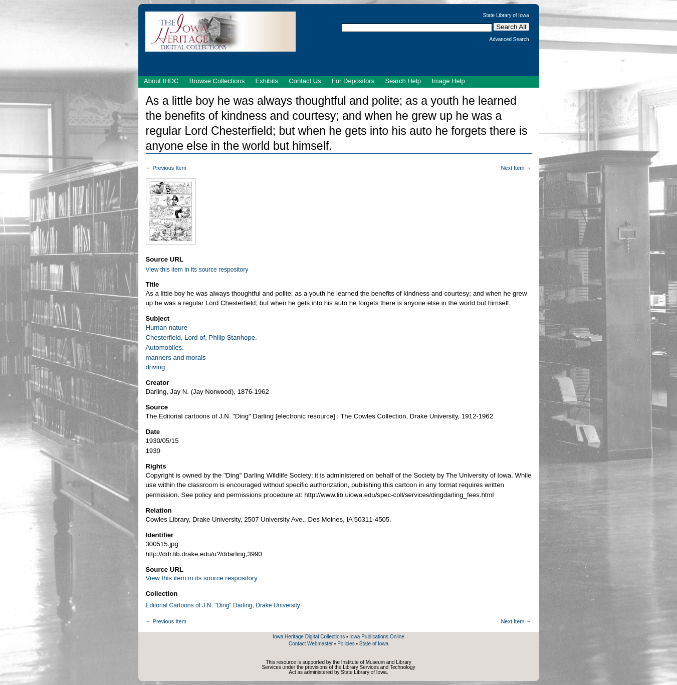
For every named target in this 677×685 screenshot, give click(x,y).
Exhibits (266, 81)
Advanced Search (509, 39)
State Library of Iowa (506, 15)
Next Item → (516, 168)
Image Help (448, 81)
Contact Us (305, 81)
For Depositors (353, 81)
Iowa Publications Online (376, 636)
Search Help (403, 81)
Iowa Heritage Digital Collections (309, 636)
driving (155, 367)
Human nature (167, 327)
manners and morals (176, 357)
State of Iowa (373, 643)
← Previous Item (166, 168)
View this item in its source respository (197, 269)
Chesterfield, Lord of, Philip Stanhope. (201, 337)
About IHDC (161, 81)
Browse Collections (217, 81)
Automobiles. (165, 347)
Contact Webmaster (311, 643)
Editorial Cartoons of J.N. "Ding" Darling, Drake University (223, 605)
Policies (345, 643)
